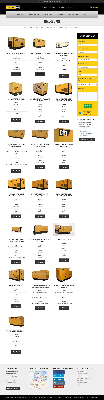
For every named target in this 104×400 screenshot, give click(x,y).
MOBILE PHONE (83, 63)
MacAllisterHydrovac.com (82, 373)
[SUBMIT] (88, 106)
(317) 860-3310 (84, 135)
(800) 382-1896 (84, 133)
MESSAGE (81, 88)
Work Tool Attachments (50, 27)
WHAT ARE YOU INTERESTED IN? (87, 79)
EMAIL (80, 71)
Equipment (31, 27)
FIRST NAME (82, 41)
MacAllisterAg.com (81, 371)
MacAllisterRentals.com (82, 382)
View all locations (87, 139)
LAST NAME (81, 48)
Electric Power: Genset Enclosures (65, 27)
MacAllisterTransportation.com (83, 384)
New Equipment (39, 27)
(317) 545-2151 (94, 7)
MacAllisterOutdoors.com (82, 376)
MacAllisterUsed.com (81, 385)
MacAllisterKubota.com (82, 375)
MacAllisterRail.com (81, 380)
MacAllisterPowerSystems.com (83, 378)
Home (25, 27)
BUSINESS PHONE (83, 56)
